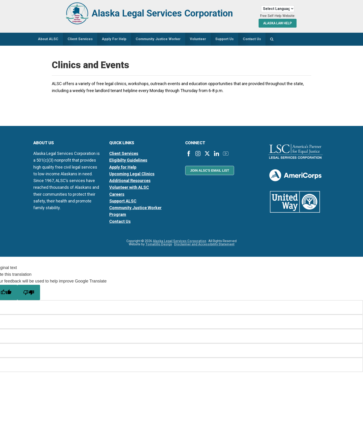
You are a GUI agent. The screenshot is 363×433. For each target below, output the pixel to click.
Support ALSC (122, 201)
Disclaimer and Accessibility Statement (204, 244)
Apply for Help (122, 167)
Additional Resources (129, 180)
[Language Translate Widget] (277, 8)
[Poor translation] (28, 292)
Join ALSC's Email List (209, 170)
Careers (116, 194)
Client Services (123, 153)
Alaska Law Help (277, 23)
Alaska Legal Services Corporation (162, 13)
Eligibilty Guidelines (128, 160)
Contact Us (120, 221)
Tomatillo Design (158, 244)
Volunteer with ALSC (129, 187)
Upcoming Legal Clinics (131, 173)
